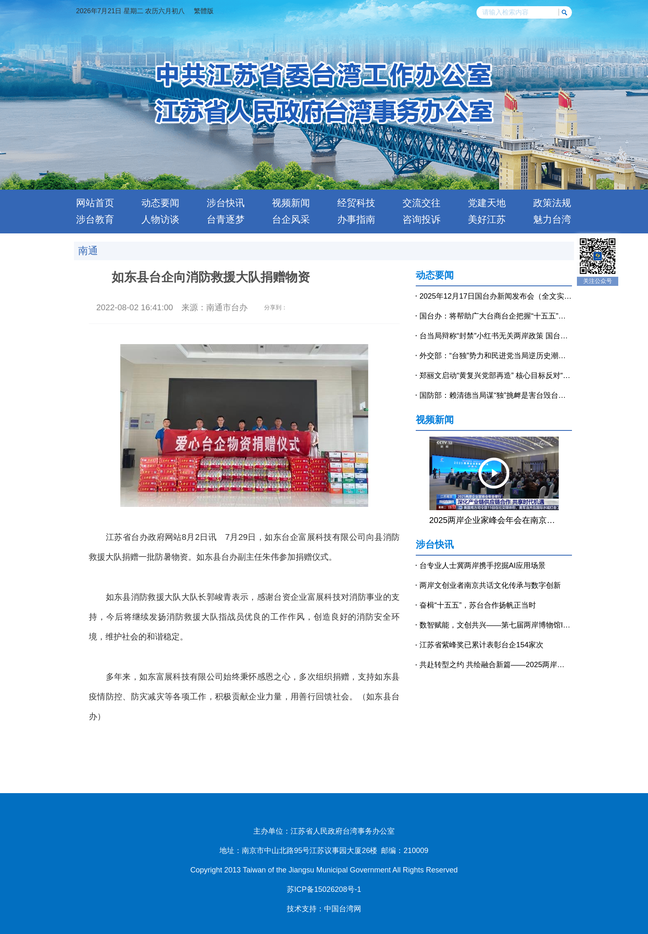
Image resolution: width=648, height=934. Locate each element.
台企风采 (291, 219)
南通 (88, 250)
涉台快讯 (226, 202)
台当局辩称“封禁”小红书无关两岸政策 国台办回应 (495, 336)
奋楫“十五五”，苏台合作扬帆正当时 (477, 605)
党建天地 (487, 202)
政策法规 (552, 202)
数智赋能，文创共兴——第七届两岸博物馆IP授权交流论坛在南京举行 (495, 625)
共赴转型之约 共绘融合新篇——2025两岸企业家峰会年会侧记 (495, 665)
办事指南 (356, 219)
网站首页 (95, 202)
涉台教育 (95, 219)
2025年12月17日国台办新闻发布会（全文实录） (495, 296)
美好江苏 (487, 219)
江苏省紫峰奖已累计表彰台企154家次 (481, 645)
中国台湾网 (342, 909)
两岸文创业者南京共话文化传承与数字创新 (490, 585)
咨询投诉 (422, 219)
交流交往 (422, 202)
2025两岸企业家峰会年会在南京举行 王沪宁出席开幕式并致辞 (494, 520)
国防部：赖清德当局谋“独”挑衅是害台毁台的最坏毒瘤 (495, 395)
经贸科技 (356, 202)
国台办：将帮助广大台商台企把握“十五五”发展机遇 (495, 316)
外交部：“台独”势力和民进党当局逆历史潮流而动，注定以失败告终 (495, 356)
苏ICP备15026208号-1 (324, 889)
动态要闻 (160, 202)
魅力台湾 (552, 219)
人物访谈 (160, 219)
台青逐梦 (226, 219)
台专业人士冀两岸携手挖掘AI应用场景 (482, 565)
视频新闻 (291, 202)
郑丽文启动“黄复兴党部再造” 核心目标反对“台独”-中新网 (495, 375)
